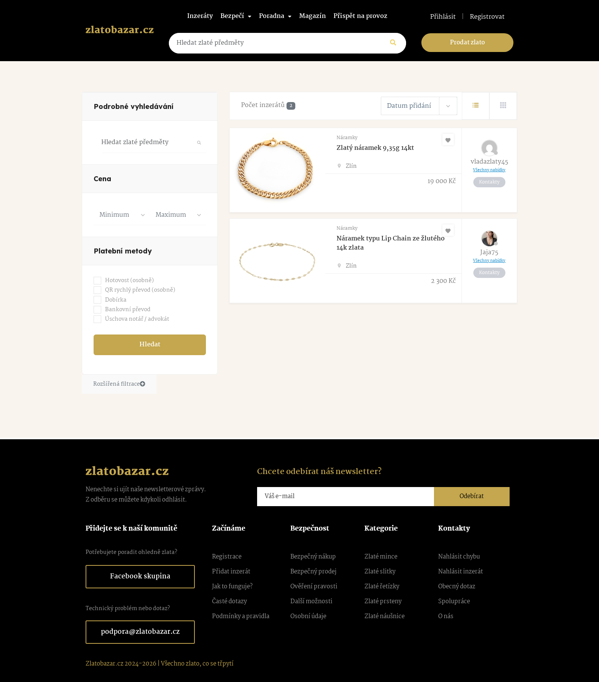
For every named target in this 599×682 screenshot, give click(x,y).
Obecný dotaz (456, 586)
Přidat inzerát (231, 571)
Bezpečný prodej (313, 571)
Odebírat (472, 496)
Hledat (149, 344)
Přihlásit (443, 17)
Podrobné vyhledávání (133, 106)
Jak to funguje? (232, 586)
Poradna (275, 16)
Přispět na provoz (360, 16)
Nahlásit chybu (459, 557)
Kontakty (489, 182)
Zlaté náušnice (384, 616)
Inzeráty (200, 16)
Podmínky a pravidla (240, 616)
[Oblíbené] (448, 139)
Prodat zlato (467, 42)
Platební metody (123, 251)
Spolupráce (454, 601)
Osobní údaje (308, 616)
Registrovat (487, 17)
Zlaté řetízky (381, 586)
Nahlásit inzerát (460, 571)
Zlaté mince (380, 557)
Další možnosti (311, 601)
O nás (445, 616)
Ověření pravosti (313, 586)
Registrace (226, 557)
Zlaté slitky (379, 571)
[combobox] (122, 215)
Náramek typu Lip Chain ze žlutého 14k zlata (391, 243)
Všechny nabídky (489, 170)
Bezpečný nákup (313, 557)
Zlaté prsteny (382, 601)
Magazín (312, 16)
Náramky (347, 138)
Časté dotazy (229, 601)
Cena (102, 178)
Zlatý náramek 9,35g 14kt (375, 148)
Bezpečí (235, 16)
